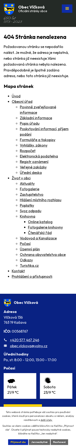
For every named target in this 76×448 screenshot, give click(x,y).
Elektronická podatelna (39, 156)
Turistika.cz (29, 265)
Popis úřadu (30, 123)
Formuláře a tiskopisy (37, 139)
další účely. (46, 419)
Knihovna (27, 216)
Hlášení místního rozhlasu (40, 200)
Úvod (16, 96)
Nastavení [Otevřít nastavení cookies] (59, 442)
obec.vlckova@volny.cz (28, 346)
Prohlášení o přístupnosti (32, 276)
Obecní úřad (22, 101)
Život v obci (21, 178)
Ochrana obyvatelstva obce (43, 254)
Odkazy (26, 260)
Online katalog (40, 221)
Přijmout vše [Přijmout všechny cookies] (18, 442)
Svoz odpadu (30, 211)
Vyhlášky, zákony (33, 145)
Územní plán (30, 249)
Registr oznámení (34, 161)
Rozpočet (27, 150)
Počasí (25, 243)
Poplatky (27, 205)
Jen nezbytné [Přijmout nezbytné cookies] (39, 442)
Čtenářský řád (40, 232)
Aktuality (27, 183)
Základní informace (36, 118)
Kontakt (18, 271)
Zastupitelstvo (31, 194)
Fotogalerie (29, 189)
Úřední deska (31, 172)
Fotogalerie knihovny (45, 227)
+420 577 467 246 (24, 340)
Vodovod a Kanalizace (38, 238)
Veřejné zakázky (33, 167)
